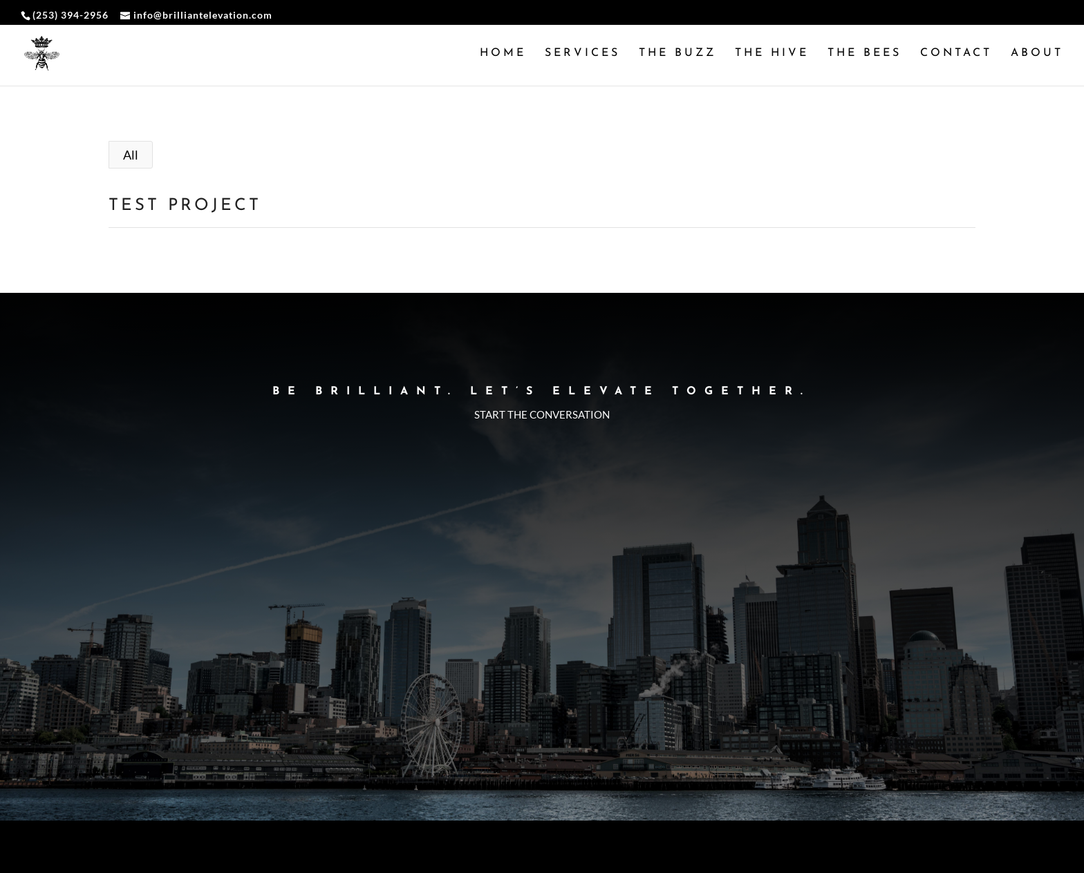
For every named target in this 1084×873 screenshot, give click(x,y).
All (130, 154)
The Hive (772, 53)
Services (582, 53)
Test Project (185, 206)
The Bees (864, 53)
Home (503, 53)
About (1037, 53)
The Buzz (677, 53)
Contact (956, 53)
